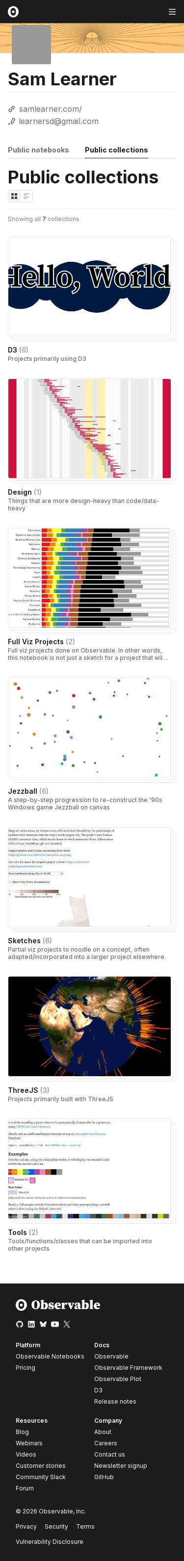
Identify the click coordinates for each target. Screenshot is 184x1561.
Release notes (115, 1401)
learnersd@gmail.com (59, 121)
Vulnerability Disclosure (49, 1541)
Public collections (116, 150)
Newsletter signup (120, 1465)
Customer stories (41, 1465)
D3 (18, 350)
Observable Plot (117, 1379)
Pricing (25, 1367)
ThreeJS (29, 1090)
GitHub (104, 1477)
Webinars (29, 1443)
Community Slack (41, 1477)
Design (25, 492)
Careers (105, 1443)
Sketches (30, 940)
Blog (22, 1431)
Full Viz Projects (41, 641)
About (102, 1431)
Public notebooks (38, 150)
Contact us (109, 1454)
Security (56, 1526)
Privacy (26, 1526)
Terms (85, 1526)
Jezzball (28, 791)
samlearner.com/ (50, 109)
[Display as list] (26, 196)
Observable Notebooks (50, 1356)
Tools (23, 1232)
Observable (111, 1356)
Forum (25, 1488)
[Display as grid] (14, 196)
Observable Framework (128, 1367)
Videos (26, 1454)
